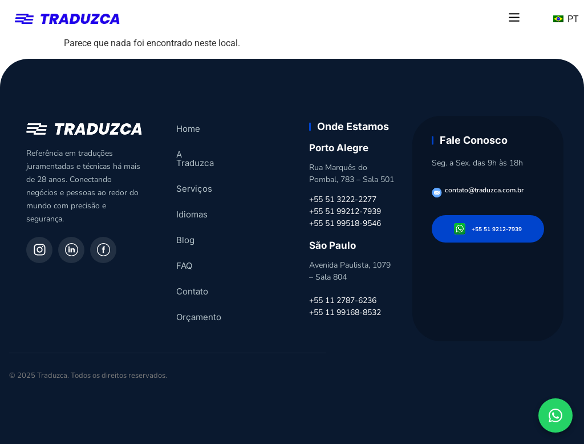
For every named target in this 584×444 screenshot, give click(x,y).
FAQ (184, 257)
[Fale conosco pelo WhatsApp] (555, 415)
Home (188, 128)
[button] (513, 18)
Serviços (194, 180)
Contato (192, 282)
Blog (185, 231)
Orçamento (198, 308)
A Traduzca (199, 154)
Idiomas (192, 205)
